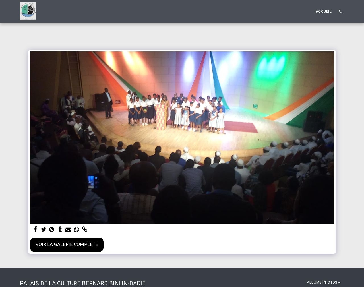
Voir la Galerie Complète (67, 244)
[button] (340, 11)
